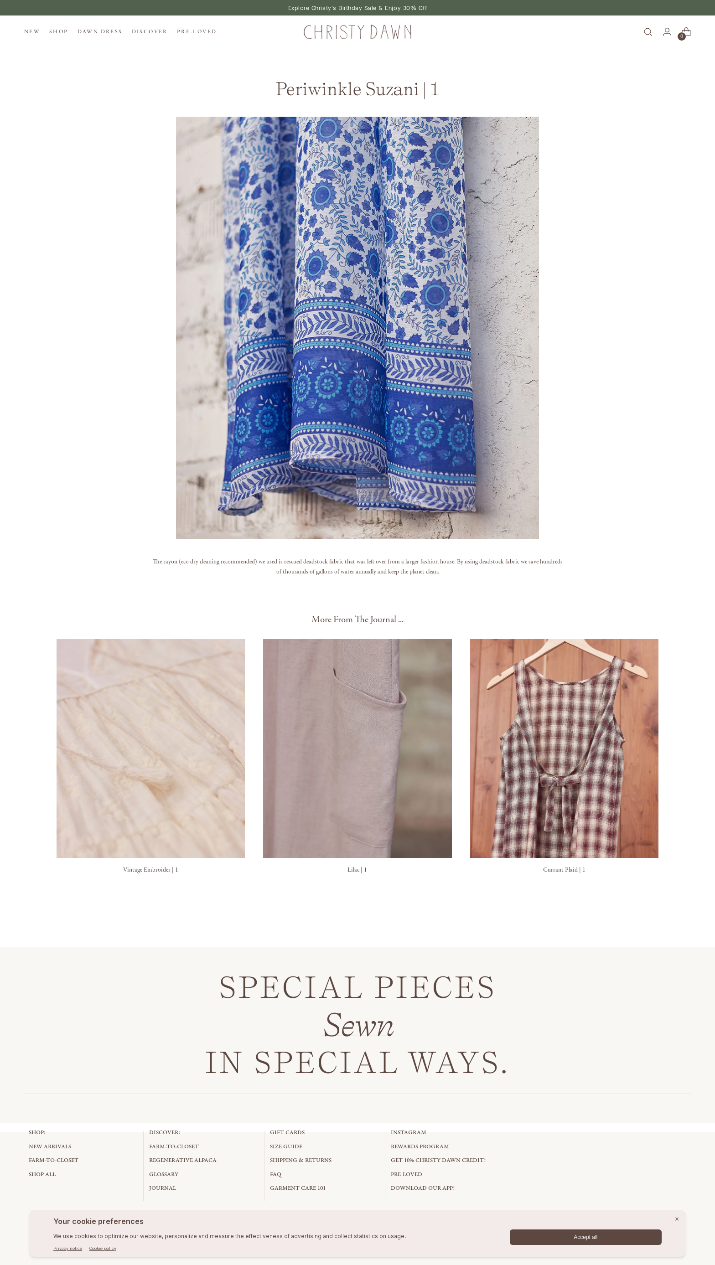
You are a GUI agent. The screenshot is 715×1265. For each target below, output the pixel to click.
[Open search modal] (648, 32)
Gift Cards (287, 1132)
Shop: (37, 1132)
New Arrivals (50, 1147)
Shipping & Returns (301, 1160)
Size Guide (286, 1147)
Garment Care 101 (298, 1188)
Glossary (163, 1174)
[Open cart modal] (686, 32)
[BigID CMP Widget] (357, 1235)
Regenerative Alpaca (183, 1160)
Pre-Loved (406, 1174)
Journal (162, 1188)
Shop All (42, 1174)
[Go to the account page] (667, 32)
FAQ (275, 1174)
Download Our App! (423, 1188)
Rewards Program (420, 1147)
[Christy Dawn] (357, 32)
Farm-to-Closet (53, 1160)
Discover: (165, 1132)
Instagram (408, 1132)
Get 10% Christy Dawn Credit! (438, 1160)
